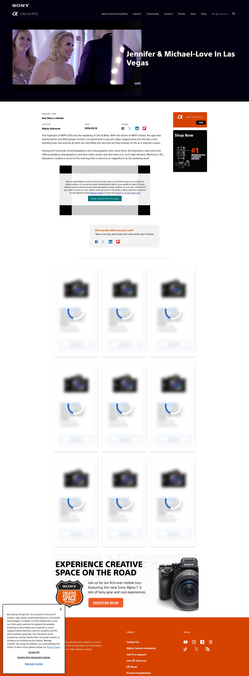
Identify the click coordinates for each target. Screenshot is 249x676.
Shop (204, 13)
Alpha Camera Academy (115, 13)
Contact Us (132, 641)
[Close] (60, 609)
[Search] (234, 13)
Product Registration (138, 672)
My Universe (220, 13)
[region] (34, 639)
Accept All (33, 652)
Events (181, 13)
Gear (193, 13)
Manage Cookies (34, 663)
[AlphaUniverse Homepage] (25, 14)
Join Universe (136, 660)
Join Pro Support (136, 654)
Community (152, 13)
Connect (168, 13)
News (131, 666)
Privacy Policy (53, 647)
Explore (137, 13)
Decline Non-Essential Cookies (33, 657)
